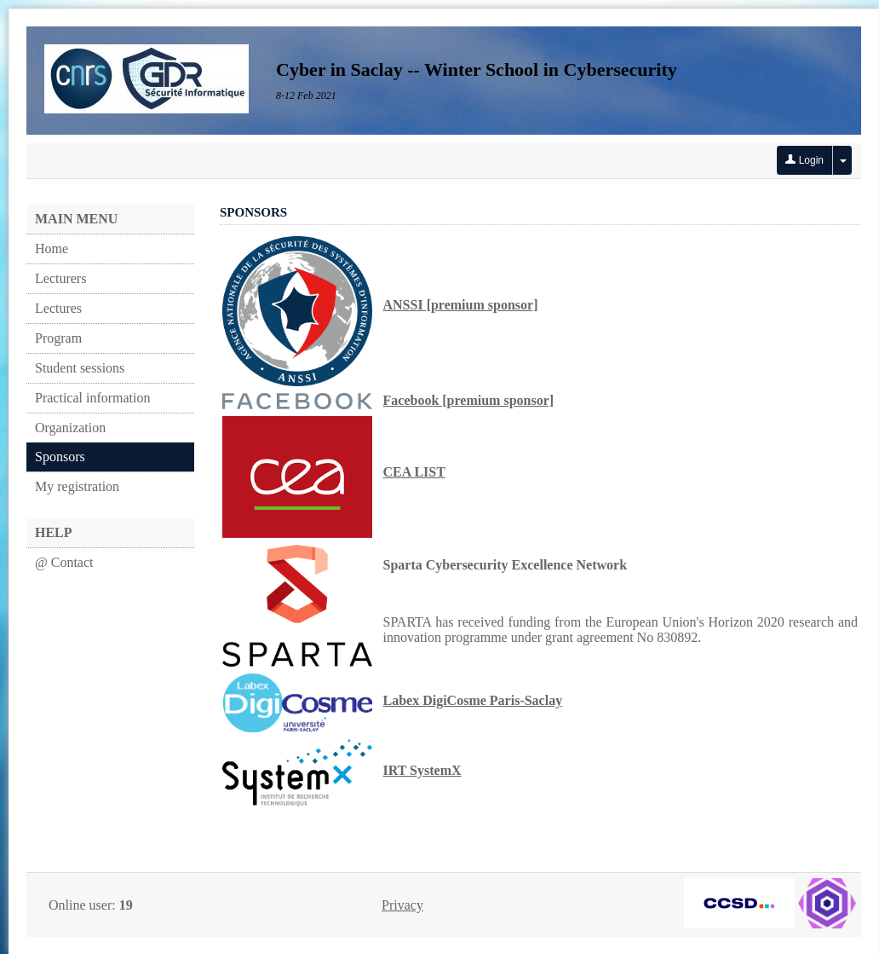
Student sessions (79, 368)
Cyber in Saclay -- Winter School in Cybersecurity (476, 69)
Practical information (93, 397)
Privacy (402, 905)
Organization (70, 427)
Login (804, 160)
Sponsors (60, 456)
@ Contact (64, 562)
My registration (77, 486)
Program (58, 338)
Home (51, 248)
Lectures (58, 308)
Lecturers (60, 278)
